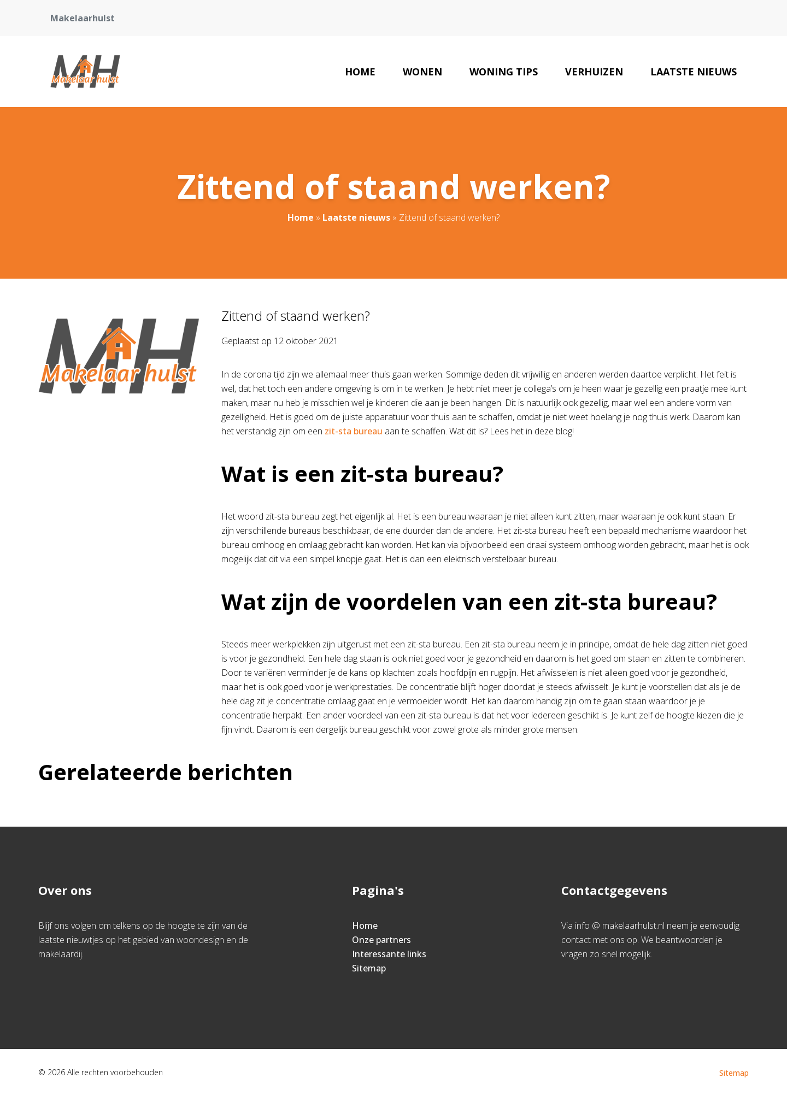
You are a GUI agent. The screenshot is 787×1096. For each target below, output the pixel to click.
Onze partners (381, 940)
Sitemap (369, 968)
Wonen (422, 71)
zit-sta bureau (354, 431)
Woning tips (503, 71)
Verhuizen (594, 71)
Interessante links (389, 954)
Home (360, 71)
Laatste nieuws (693, 71)
